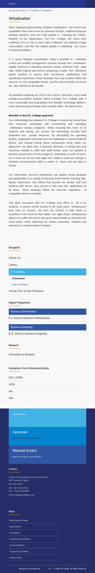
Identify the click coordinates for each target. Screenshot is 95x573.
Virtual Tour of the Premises (26, 291)
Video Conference (20, 284)
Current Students (17, 545)
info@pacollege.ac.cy (24, 495)
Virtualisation (47, 10)
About (24, 10)
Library (13, 264)
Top (49, 569)
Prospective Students (18, 551)
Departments (15, 526)
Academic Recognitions (19, 539)
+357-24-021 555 (20, 488)
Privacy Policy (15, 558)
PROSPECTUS (19, 414)
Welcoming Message (18, 520)
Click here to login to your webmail (27, 457)
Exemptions (14, 533)
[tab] (47, 318)
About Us (14, 257)
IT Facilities (34, 10)
